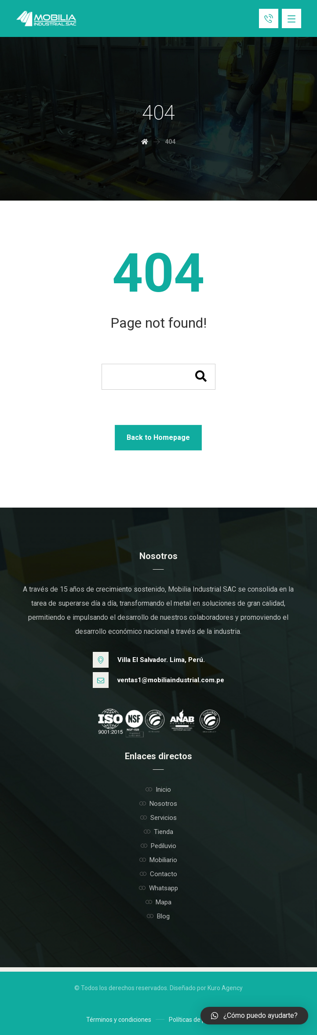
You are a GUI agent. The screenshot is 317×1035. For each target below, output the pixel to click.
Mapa (158, 902)
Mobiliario (158, 860)
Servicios (158, 818)
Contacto (158, 874)
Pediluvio (158, 846)
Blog (158, 916)
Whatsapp (158, 888)
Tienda (158, 832)
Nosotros (158, 804)
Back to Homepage (158, 437)
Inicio (158, 790)
